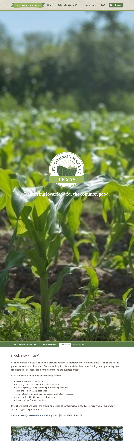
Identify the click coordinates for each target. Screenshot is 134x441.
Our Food (65, 344)
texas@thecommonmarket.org (35, 415)
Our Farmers (49, 344)
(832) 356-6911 (67, 415)
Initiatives (78, 344)
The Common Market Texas (26, 344)
